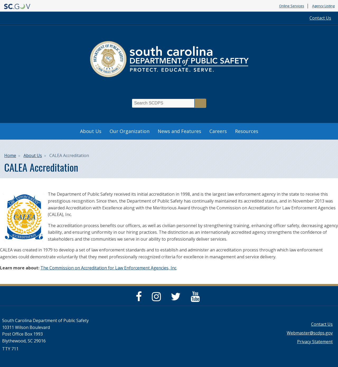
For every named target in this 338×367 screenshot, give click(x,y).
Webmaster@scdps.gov (310, 333)
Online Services (291, 6)
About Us (90, 131)
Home (10, 155)
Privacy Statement (315, 342)
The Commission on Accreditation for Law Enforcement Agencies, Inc (108, 268)
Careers (218, 131)
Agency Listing (323, 6)
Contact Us (320, 18)
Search (200, 103)
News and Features (179, 131)
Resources (246, 131)
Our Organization (129, 131)
